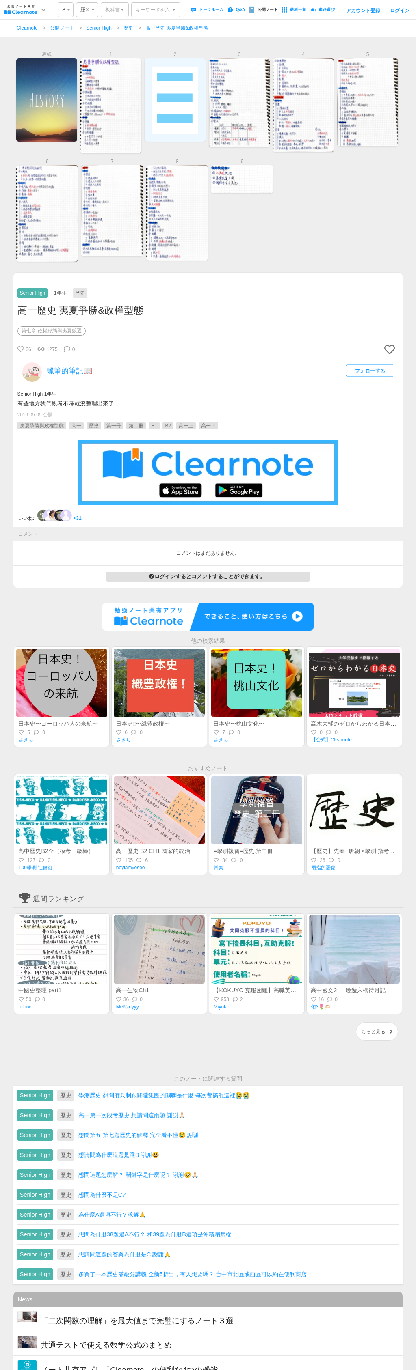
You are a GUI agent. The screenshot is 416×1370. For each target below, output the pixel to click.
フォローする (370, 371)
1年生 (60, 293)
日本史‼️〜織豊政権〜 (143, 723)
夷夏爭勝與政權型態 (42, 426)
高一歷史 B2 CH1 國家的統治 (153, 851)
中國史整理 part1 (39, 990)
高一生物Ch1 (132, 990)
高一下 (208, 426)
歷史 (128, 28)
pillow (25, 1007)
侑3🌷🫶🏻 (321, 1007)
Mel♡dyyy (127, 1007)
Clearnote (27, 28)
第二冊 (136, 426)
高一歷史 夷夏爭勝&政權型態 (176, 28)
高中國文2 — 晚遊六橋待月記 (348, 990)
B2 (168, 426)
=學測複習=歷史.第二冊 (243, 851)
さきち (26, 740)
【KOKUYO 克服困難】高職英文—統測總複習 (271, 990)
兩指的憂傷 (323, 867)
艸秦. (219, 867)
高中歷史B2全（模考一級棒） (55, 851)
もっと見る (377, 1031)
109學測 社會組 (35, 867)
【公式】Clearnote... (333, 740)
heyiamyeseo (130, 867)
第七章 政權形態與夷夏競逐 (51, 331)
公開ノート (62, 28)
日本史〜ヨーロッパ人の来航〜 (58, 723)
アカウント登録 (363, 10)
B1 (155, 426)
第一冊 (113, 426)
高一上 (186, 426)
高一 (76, 426)
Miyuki (221, 1007)
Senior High (99, 28)
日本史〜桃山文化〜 (238, 723)
